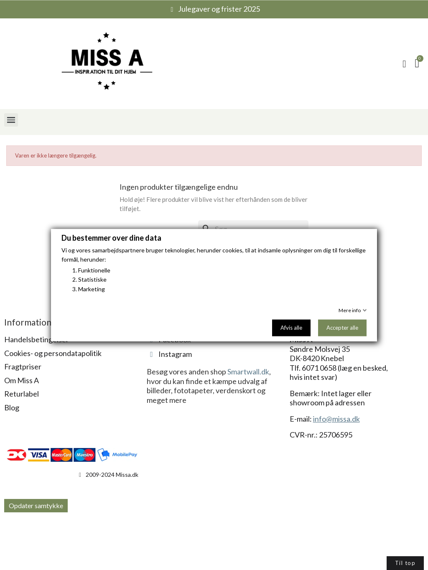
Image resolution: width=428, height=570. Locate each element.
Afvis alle (291, 327)
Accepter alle (342, 327)
